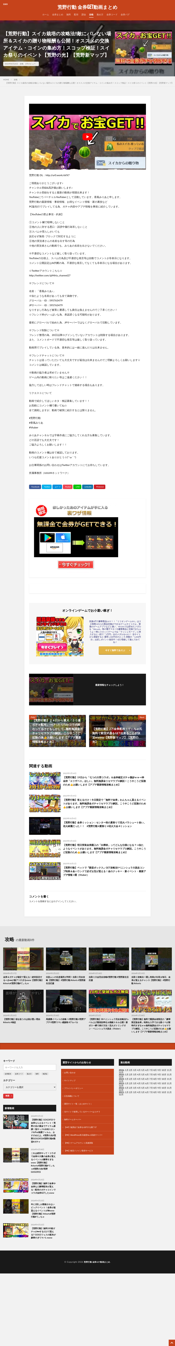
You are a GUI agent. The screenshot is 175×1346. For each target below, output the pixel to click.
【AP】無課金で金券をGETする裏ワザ (83, 1150)
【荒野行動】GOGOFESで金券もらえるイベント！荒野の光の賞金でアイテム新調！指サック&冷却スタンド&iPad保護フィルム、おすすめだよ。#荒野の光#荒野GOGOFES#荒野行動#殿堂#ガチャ (43, 1155)
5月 (143, 1089)
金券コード (112, 14)
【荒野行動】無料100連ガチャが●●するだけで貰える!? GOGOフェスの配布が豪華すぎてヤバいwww (43, 1280)
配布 (76, 14)
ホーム (45, 14)
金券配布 (8, 1093)
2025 (121, 1094)
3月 (135, 1089)
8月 (155, 1094)
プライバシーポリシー (75, 1108)
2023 (121, 1102)
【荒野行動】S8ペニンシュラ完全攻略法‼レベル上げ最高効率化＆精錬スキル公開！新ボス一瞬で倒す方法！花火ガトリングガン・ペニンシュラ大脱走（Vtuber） (109, 1040)
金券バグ (125, 14)
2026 (121, 1089)
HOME (6, 79)
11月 (169, 1094)
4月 (139, 1089)
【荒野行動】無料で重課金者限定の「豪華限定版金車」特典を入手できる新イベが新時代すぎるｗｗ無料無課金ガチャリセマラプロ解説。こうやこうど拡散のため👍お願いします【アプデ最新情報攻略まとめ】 (151, 1042)
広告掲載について (73, 1117)
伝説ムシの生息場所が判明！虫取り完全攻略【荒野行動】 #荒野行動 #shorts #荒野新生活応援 (66, 990)
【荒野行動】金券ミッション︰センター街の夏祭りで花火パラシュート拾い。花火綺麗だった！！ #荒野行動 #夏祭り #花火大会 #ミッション (104, 833)
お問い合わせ (70, 1092)
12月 (121, 1096)
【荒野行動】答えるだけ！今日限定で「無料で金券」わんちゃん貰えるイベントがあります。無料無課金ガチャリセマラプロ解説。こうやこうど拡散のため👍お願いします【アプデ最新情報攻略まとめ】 (104, 809)
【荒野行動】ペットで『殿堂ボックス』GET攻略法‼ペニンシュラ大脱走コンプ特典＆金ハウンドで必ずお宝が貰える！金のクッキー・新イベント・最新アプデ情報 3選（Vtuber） (104, 881)
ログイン (57, 910)
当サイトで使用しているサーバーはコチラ (85, 1133)
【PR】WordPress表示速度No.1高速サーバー (86, 1158)
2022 (121, 1107)
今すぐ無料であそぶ (115, 650)
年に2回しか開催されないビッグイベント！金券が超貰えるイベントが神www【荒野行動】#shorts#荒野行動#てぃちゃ (43, 1252)
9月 (159, 1094)
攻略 (91, 14)
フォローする (109, 689)
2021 (121, 1111)
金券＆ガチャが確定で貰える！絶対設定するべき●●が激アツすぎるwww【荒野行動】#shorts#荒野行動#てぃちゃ (23, 991)
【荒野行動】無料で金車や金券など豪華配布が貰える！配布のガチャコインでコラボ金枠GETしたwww (43, 1224)
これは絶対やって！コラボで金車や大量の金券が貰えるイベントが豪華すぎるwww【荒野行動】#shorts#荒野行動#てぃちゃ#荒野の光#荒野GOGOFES (43, 1194)
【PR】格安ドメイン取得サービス (81, 1174)
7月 (151, 1094)
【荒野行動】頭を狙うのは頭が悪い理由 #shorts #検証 (23, 1035)
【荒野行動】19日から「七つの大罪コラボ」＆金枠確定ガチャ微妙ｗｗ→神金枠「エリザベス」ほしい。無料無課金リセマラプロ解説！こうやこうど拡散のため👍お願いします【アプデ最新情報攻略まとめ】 (104, 784)
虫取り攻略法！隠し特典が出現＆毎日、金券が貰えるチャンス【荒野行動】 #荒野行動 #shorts (150, 990)
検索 (7, 1115)
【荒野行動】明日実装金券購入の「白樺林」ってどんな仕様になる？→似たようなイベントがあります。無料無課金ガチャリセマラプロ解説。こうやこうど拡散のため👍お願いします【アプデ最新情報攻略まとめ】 (104, 857)
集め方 (100, 14)
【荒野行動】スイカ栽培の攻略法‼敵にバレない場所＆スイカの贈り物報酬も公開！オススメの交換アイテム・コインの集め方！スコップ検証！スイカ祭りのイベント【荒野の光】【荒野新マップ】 (89, 83)
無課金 (45, 1093)
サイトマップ (70, 1100)
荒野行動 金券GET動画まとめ (87, 7)
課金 (83, 14)
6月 (147, 1094)
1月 (127, 1089)
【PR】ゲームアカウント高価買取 (81, 1166)
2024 (121, 1098)
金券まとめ (57, 14)
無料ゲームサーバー (74, 1141)
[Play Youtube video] (87, 137)
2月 (131, 1089)
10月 (164, 1094)
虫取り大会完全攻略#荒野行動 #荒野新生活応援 (108, 988)
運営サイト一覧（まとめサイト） (80, 1125)
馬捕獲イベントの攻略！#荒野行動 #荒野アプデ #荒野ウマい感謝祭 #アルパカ (65, 1037)
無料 (68, 14)
